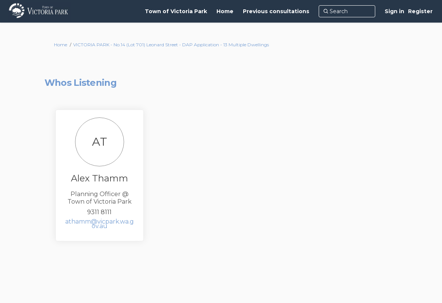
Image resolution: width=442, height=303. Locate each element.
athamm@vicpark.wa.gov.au (99, 224)
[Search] (347, 11)
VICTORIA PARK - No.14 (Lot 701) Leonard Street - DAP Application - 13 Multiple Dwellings (171, 44)
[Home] (225, 11)
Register (420, 11)
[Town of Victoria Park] (176, 11)
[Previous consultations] (276, 11)
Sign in (394, 11)
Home (60, 44)
